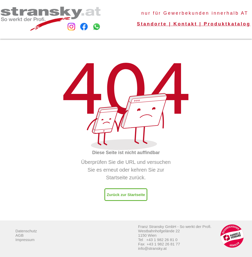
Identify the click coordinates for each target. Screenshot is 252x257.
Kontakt (185, 23)
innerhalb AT (230, 13)
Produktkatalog (227, 23)
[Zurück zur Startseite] (125, 194)
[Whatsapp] (97, 27)
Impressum (24, 239)
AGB (19, 235)
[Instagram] (71, 27)
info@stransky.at (152, 248)
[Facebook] (84, 27)
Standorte (152, 23)
